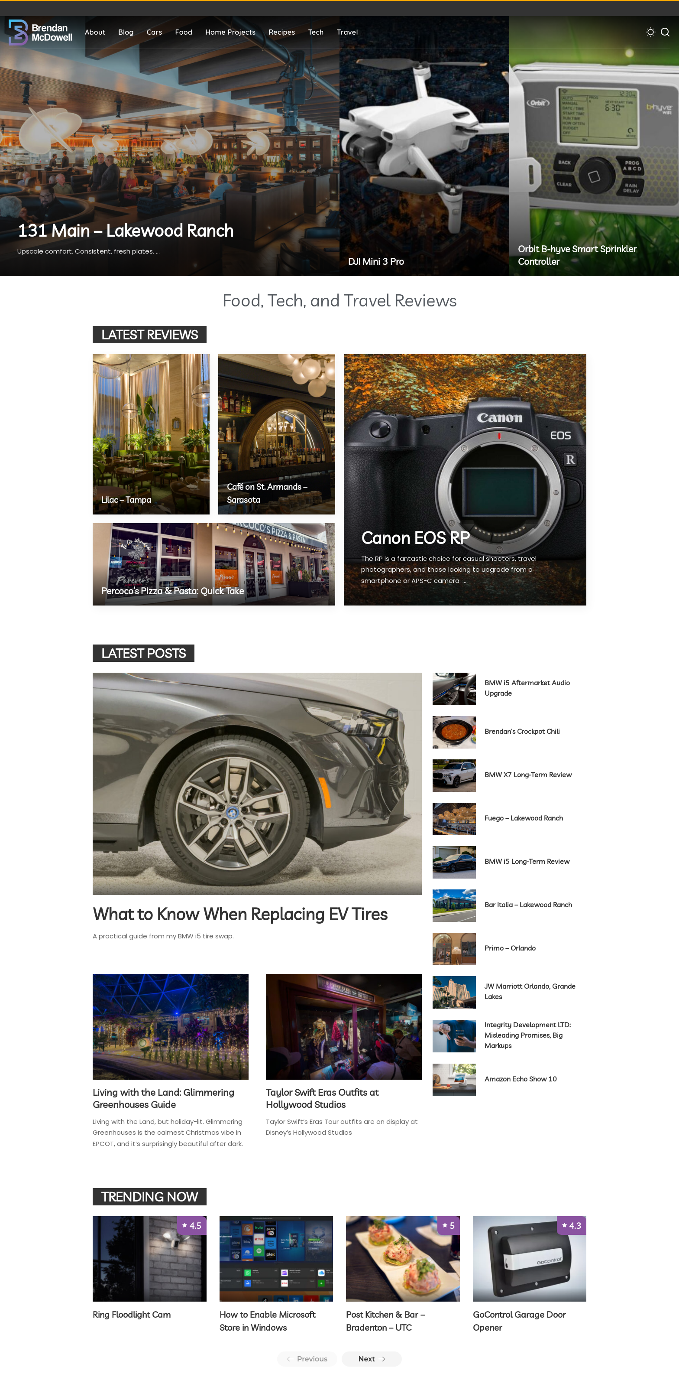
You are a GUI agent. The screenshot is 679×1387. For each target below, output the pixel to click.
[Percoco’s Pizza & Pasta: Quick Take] (214, 564)
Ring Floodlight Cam (132, 1313)
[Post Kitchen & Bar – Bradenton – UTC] (403, 1258)
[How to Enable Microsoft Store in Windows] (276, 1258)
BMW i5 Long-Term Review (527, 861)
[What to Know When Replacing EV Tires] (257, 784)
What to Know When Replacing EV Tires (244, 914)
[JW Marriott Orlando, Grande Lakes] (454, 992)
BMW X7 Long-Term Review (528, 774)
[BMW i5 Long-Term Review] (454, 862)
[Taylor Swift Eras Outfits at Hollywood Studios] (344, 1026)
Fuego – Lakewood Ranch (524, 818)
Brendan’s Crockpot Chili (522, 731)
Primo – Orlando (510, 948)
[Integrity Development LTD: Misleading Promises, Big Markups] (454, 1036)
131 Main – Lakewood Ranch (128, 230)
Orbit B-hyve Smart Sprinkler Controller (579, 255)
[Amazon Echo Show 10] (454, 1080)
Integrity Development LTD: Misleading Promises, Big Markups (528, 1035)
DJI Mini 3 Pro (377, 261)
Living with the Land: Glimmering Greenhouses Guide (163, 1097)
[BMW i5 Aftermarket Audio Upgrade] (454, 689)
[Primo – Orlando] (454, 949)
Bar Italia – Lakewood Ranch (528, 904)
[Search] (665, 32)
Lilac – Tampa (128, 499)
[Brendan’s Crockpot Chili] (454, 732)
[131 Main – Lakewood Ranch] (170, 146)
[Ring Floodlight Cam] (150, 1258)
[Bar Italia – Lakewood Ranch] (454, 905)
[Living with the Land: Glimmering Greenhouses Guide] (171, 1026)
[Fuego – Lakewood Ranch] (454, 819)
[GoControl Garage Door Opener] (530, 1258)
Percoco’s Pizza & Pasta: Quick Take (175, 591)
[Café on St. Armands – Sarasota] (276, 434)
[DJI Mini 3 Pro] (424, 146)
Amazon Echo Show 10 (521, 1078)
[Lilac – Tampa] (151, 434)
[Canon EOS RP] (465, 480)
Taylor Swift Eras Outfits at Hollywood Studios (322, 1097)
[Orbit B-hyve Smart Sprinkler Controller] (594, 146)
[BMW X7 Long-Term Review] (454, 775)
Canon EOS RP (417, 538)
